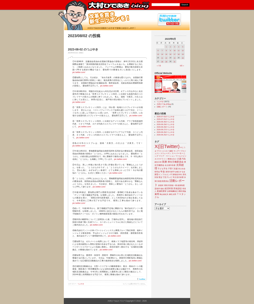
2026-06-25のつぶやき (165, 135)
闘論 (184, 191)
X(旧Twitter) (167, 146)
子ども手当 (162, 168)
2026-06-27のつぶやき (165, 130)
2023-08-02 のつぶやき (83, 49)
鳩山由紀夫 (164, 194)
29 (166, 62)
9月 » (182, 66)
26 (183, 58)
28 (162, 62)
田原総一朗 (172, 185)
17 (174, 54)
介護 (179, 159)
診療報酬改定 (172, 191)
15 (166, 54)
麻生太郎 (172, 194)
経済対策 (169, 188)
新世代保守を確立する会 (175, 172)
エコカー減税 (167, 151)
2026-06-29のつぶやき (165, 124)
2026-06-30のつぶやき (165, 122)
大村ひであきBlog (164, 104)
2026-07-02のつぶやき (165, 117)
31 (174, 62)
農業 (180, 191)
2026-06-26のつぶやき (165, 132)
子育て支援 (173, 168)
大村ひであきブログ (118, 5)
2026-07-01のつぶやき (165, 119)
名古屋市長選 (170, 165)
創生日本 (158, 162)
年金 (162, 171)
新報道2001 (177, 174)
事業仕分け (171, 159)
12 (183, 50)
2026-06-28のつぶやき (165, 127)
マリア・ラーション (167, 156)
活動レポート (162, 107)
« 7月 (159, 66)
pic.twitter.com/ (78, 72)
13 (158, 54)
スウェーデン (165, 153)
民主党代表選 (178, 177)
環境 (166, 185)
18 (178, 54)
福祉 (162, 189)
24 (174, 58)
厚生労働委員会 (176, 162)
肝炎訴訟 (177, 188)
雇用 (157, 194)
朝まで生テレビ (165, 177)
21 (162, 58)
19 (183, 54)
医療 (164, 162)
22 (166, 58)
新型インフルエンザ (163, 174)
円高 (184, 159)
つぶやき (81, 284)
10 (174, 50)
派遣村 (160, 185)
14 (162, 54)
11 (178, 50)
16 (170, 54)
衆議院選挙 (162, 191)
